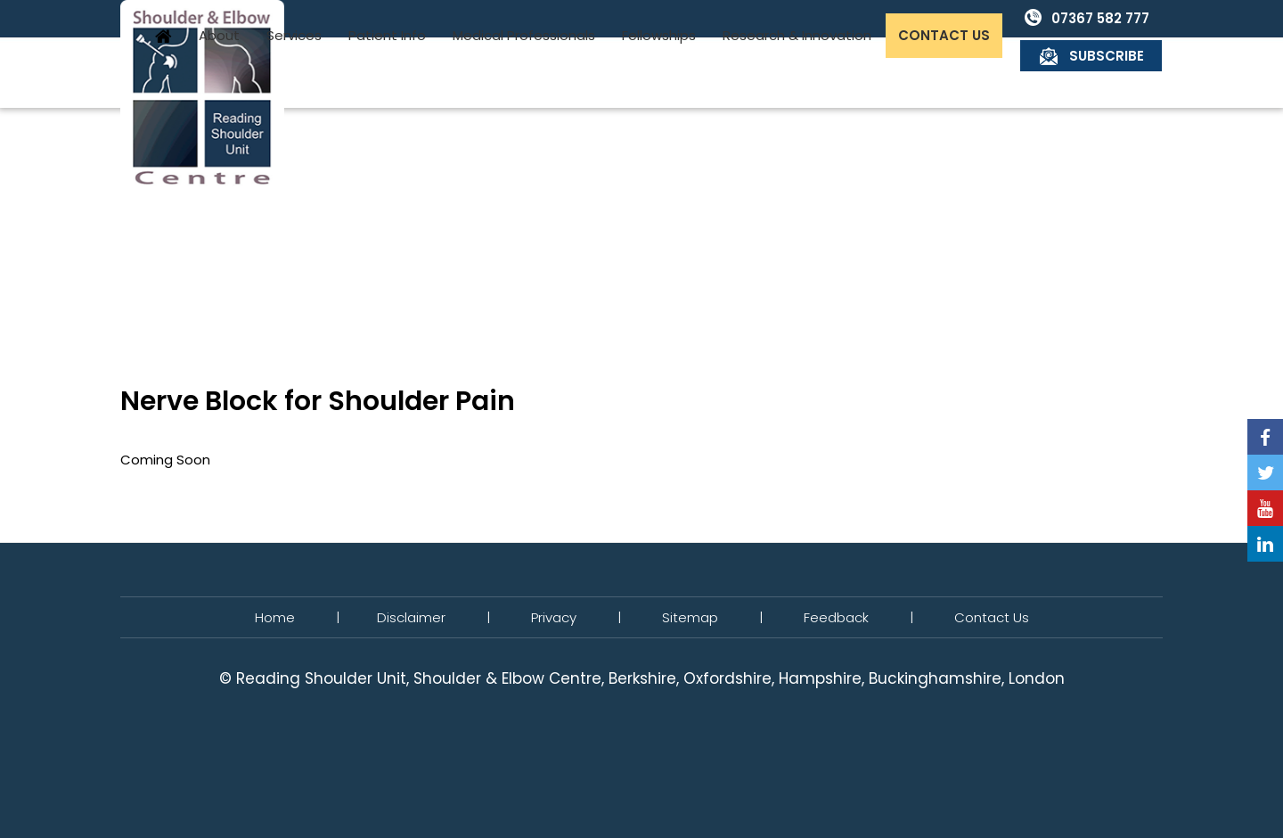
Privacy (553, 617)
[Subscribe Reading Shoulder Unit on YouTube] (1265, 508)
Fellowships (801, 72)
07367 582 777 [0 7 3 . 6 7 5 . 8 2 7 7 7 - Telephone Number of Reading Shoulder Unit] (959, 18)
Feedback (836, 617)
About (361, 72)
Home (306, 72)
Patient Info (529, 72)
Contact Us (1086, 72)
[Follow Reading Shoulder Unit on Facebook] (1265, 437)
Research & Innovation (939, 72)
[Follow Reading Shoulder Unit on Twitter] (1265, 472)
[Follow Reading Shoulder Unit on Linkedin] (1265, 544)
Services (436, 72)
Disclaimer (411, 617)
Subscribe (1107, 18)
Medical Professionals (666, 72)
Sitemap (690, 617)
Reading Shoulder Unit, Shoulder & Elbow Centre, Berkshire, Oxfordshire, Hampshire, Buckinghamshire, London (650, 678)
